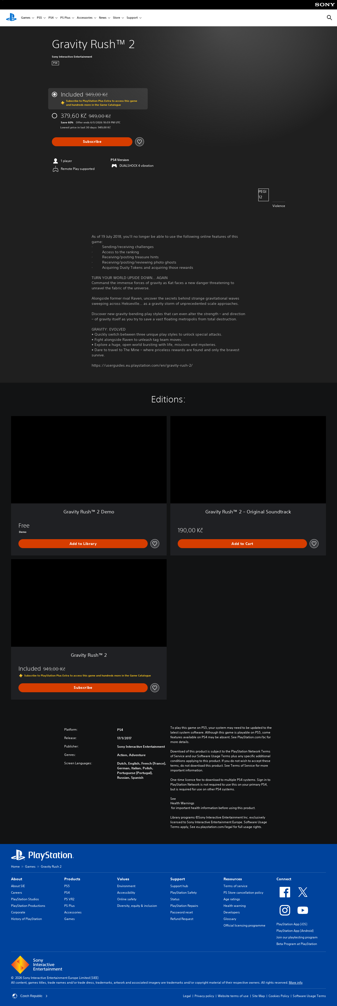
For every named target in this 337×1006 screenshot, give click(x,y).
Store (116, 18)
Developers (232, 912)
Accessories (84, 18)
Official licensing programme (244, 925)
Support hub (179, 886)
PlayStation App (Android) (295, 930)
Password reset (181, 912)
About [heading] (16, 879)
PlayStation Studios (25, 899)
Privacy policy (204, 996)
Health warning (235, 905)
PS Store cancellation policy (243, 892)
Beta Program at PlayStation (296, 944)
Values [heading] (123, 879)
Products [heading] (72, 879)
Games (25, 18)
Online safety (126, 899)
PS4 (51, 18)
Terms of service (235, 886)
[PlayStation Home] (11, 18)
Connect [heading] (283, 879)
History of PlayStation (26, 919)
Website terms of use (233, 996)
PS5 (39, 18)
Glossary (230, 919)
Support (132, 18)
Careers (16, 892)
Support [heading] (177, 879)
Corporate (18, 912)
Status (175, 899)
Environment (126, 886)
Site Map (258, 996)
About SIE (18, 886)
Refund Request (181, 919)
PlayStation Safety (183, 892)
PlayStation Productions (28, 905)
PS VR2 (69, 899)
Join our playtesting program (297, 937)
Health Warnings (182, 803)
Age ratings (232, 899)
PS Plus (65, 18)
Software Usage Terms (309, 996)
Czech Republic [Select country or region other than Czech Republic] (30, 996)
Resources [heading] (233, 879)
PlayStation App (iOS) (291, 924)
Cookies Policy (279, 996)
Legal (187, 996)
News (102, 18)
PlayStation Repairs (184, 905)
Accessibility (126, 892)
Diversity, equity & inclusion (137, 905)
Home (15, 866)
